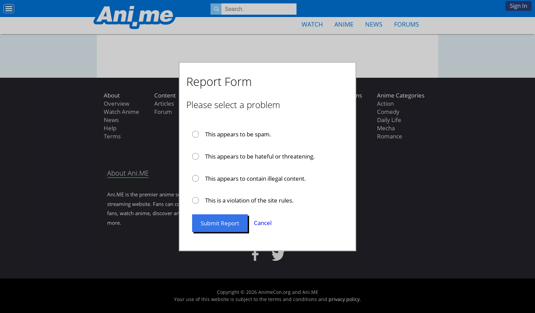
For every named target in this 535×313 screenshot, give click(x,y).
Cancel (263, 223)
